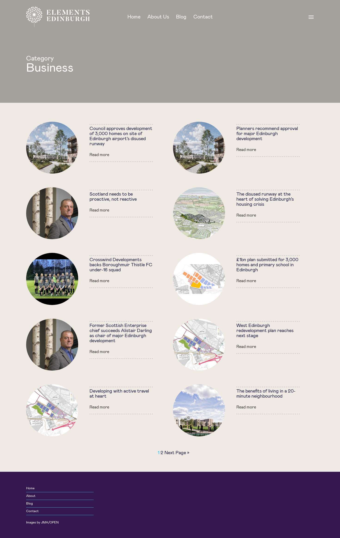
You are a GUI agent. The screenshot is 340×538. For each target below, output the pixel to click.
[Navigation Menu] (311, 17)
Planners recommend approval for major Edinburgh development (267, 133)
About (30, 496)
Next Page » (176, 452)
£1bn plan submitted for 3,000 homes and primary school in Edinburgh (267, 264)
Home (30, 488)
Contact (32, 511)
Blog (29, 503)
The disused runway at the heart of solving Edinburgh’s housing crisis (265, 199)
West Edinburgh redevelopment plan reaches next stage (265, 330)
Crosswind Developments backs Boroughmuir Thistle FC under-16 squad (121, 264)
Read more (99, 155)
